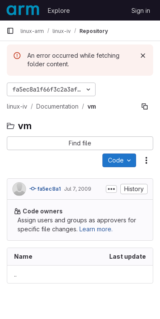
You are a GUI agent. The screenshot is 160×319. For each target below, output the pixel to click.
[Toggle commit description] (111, 189)
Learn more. (96, 229)
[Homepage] (23, 10)
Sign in (140, 10)
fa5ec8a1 (45, 188)
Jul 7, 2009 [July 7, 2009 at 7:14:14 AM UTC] (77, 189)
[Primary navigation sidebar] (10, 31)
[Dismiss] (143, 55)
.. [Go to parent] (15, 274)
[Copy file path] (144, 106)
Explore (59, 10)
